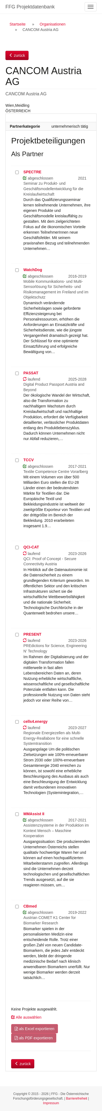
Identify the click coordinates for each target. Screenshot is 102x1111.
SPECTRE (32, 172)
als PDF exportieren (34, 1038)
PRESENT (32, 634)
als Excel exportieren (34, 1029)
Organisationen (53, 24)
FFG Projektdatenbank (30, 7)
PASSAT (30, 373)
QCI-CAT (31, 547)
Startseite (18, 24)
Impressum (51, 1103)
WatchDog (32, 270)
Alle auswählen (26, 1017)
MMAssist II (33, 814)
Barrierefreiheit (76, 1098)
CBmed (30, 906)
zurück (17, 55)
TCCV (28, 460)
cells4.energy (35, 721)
